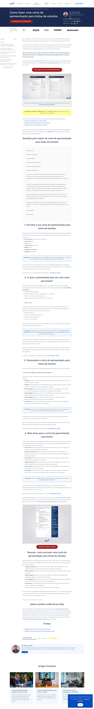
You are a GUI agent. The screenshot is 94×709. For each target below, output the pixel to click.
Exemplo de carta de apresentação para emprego (35, 125)
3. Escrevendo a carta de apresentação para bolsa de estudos (8, 56)
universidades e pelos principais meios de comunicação (35, 619)
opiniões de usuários (52, 111)
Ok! (80, 704)
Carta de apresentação (36, 3)
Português (67, 3)
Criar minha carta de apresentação (21, 21)
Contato (54, 3)
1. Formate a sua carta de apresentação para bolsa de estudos (7, 49)
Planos (59, 3)
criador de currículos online (63, 497)
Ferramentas (19, 3)
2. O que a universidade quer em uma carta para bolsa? (7, 52)
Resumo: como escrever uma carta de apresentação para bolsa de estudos (8, 64)
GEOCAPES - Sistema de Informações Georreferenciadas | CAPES (39, 631)
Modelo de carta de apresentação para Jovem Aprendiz (37, 123)
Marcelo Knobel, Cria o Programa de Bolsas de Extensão (37, 629)
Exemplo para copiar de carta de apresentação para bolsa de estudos (7, 45)
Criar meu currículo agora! (47, 546)
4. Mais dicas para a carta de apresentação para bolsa (6, 60)
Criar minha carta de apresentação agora (47, 69)
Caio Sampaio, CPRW (26, 645)
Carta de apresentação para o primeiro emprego (35, 121)
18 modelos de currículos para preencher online (48, 501)
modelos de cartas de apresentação (47, 104)
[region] (8, 53)
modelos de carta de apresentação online (48, 63)
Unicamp (30, 302)
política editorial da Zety (62, 609)
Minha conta (79, 3)
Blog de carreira (46, 3)
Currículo (27, 3)
